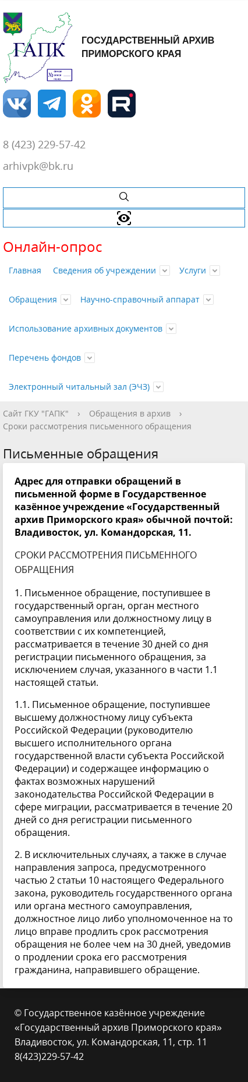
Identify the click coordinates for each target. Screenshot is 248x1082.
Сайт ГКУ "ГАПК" (36, 413)
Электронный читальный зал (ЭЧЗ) (79, 386)
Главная (25, 270)
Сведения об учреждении (104, 270)
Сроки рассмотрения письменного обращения (97, 426)
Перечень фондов (45, 357)
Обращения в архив (130, 413)
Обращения (33, 299)
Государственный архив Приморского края (108, 47)
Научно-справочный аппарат (140, 299)
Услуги (192, 270)
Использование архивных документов (85, 328)
